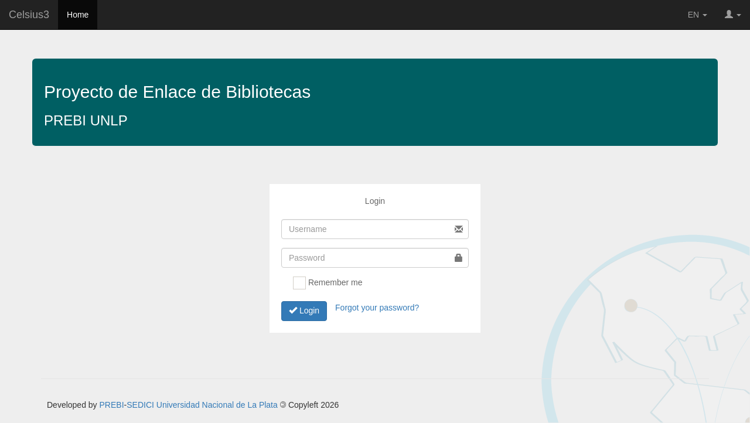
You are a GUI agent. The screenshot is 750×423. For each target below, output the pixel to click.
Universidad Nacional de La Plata (217, 405)
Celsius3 (29, 15)
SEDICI (140, 405)
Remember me (327, 283)
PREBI (112, 405)
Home (77, 14)
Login (304, 310)
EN (697, 14)
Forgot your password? (377, 307)
